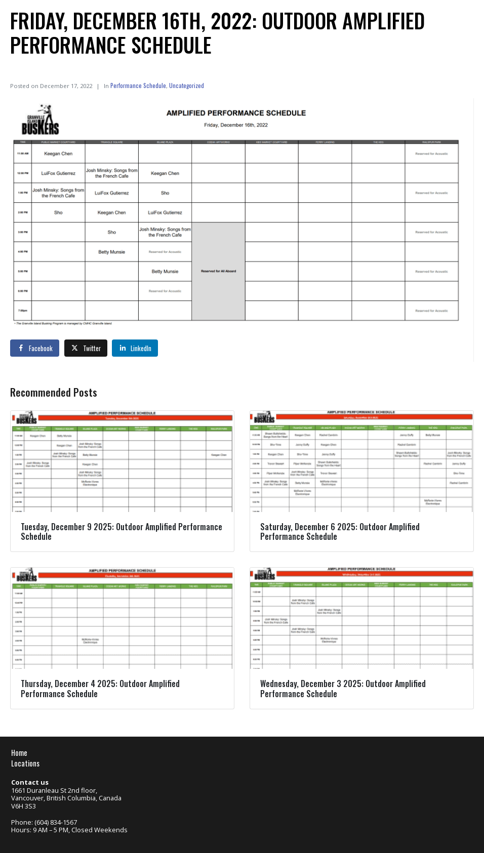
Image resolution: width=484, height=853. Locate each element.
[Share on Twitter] (85, 348)
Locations (25, 763)
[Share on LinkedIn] (135, 348)
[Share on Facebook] (34, 348)
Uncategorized (186, 85)
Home (19, 752)
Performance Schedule (138, 85)
